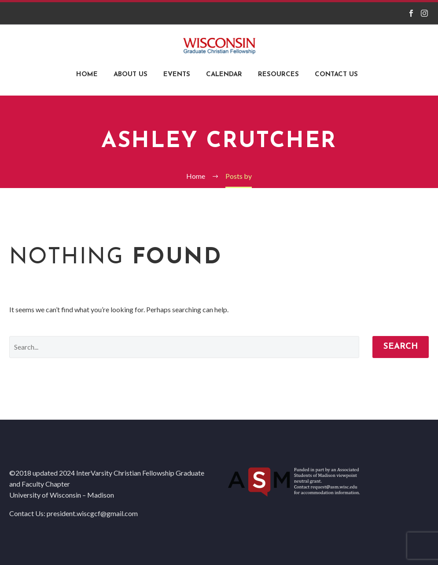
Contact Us (336, 74)
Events (176, 74)
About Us (130, 74)
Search (400, 347)
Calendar (224, 74)
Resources (278, 74)
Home (87, 74)
